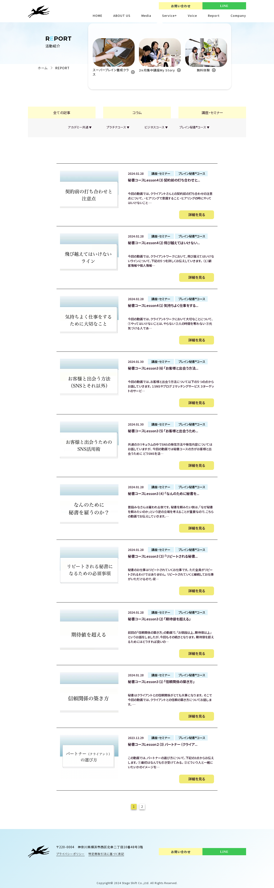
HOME (97, 15)
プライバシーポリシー (70, 854)
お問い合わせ (180, 6)
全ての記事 (62, 112)
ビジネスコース (156, 127)
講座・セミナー (212, 112)
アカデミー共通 (79, 127)
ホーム (43, 68)
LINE (224, 6)
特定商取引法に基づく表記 (106, 854)
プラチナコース (118, 127)
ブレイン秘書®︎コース (194, 127)
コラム (137, 112)
